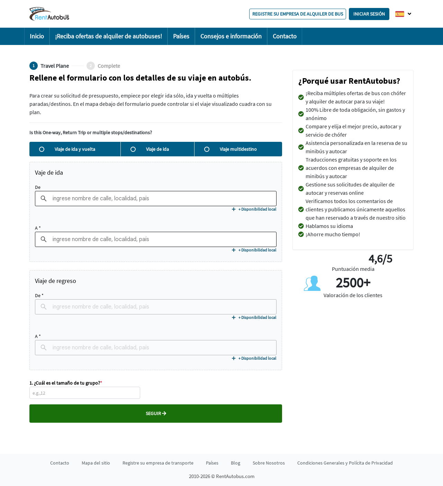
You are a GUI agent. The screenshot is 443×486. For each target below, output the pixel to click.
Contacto (285, 36)
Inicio (37, 36)
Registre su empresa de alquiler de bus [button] (297, 14)
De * (39, 295)
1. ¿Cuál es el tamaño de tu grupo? (65, 383)
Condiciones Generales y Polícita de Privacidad (345, 463)
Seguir (156, 413)
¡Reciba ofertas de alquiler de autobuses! (108, 36)
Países (181, 36)
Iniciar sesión (369, 14)
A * (38, 228)
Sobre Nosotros (269, 463)
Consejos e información (231, 36)
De (37, 187)
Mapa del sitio (96, 463)
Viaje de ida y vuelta (67, 149)
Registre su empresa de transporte (158, 463)
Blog (235, 463)
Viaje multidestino (230, 149)
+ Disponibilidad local (254, 209)
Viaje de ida (149, 149)
